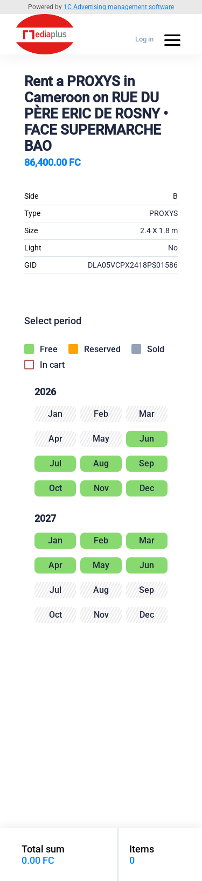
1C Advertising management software (119, 7)
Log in (144, 39)
